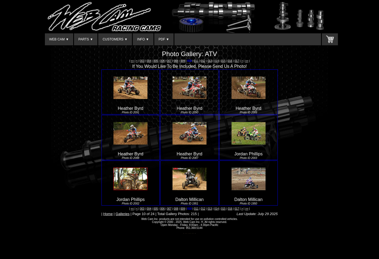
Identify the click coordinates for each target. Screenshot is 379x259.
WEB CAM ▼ (59, 39)
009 (182, 60)
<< (132, 60)
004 (149, 60)
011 (196, 60)
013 (210, 60)
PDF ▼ (164, 39)
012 (203, 60)
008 (176, 60)
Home (108, 214)
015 (223, 60)
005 (155, 60)
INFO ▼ (143, 39)
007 (169, 60)
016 (230, 60)
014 (216, 60)
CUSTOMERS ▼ (115, 39)
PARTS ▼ (85, 39)
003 (142, 60)
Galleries (123, 214)
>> (246, 60)
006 (162, 60)
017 (237, 60)
